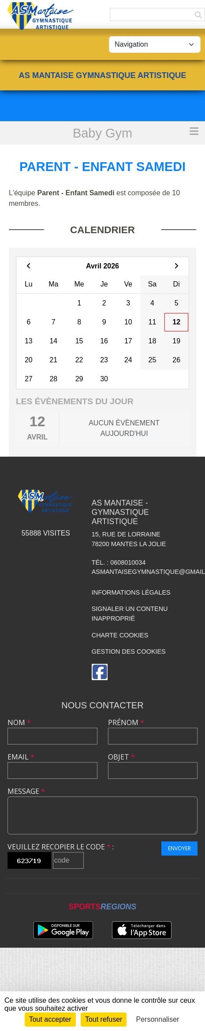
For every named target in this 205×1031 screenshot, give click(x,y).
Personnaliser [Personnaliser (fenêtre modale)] (157, 1019)
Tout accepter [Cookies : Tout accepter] (50, 1019)
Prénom (126, 722)
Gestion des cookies (129, 651)
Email (20, 757)
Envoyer (179, 848)
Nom (19, 722)
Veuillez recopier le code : (60, 847)
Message (26, 791)
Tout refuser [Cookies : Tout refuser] (103, 1019)
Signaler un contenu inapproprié (130, 613)
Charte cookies (120, 635)
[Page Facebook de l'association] (100, 672)
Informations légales (131, 592)
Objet (121, 757)
